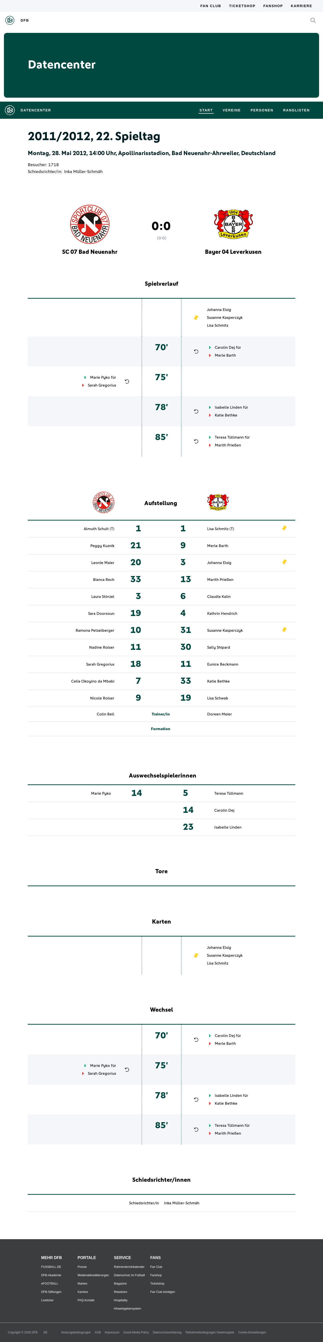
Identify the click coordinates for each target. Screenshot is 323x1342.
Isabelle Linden (228, 407)
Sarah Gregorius (102, 385)
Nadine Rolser (101, 647)
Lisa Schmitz (217, 325)
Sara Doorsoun (101, 614)
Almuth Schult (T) (99, 529)
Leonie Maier (102, 563)
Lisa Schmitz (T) (220, 529)
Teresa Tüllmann (229, 437)
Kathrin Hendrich (222, 614)
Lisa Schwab (217, 698)
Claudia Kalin (218, 597)
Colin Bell (105, 714)
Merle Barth (225, 355)
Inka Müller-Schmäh (83, 172)
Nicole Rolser (102, 698)
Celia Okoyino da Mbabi (92, 681)
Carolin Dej (225, 347)
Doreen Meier (219, 714)
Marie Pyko (100, 377)
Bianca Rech (103, 580)
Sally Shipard (218, 647)
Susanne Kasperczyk (224, 318)
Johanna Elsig (219, 310)
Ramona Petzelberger (95, 630)
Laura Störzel (102, 597)
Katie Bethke (226, 415)
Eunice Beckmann (222, 664)
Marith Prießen (228, 445)
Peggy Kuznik (102, 546)
